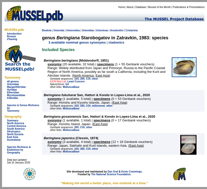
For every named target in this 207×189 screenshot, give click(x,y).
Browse (11, 36)
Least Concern (75, 81)
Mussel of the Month (159, 7)
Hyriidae (12, 89)
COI (88, 78)
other (95, 78)
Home (121, 7)
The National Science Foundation (110, 174)
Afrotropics (13, 131)
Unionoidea (73, 30)
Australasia (13, 139)
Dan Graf (113, 171)
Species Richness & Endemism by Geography (19, 150)
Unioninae (102, 30)
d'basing (12, 39)
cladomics (116, 42)
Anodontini (117, 30)
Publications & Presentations (188, 7)
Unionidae (13, 84)
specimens (105, 64)
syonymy (55, 64)
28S (82, 78)
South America (15, 128)
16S (76, 78)
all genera (13, 81)
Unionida (59, 30)
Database (141, 7)
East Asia (12, 137)
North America (15, 123)
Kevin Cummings (131, 171)
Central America (16, 126)
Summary (12, 120)
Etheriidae (13, 92)
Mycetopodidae (16, 95)
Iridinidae (12, 98)
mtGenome (98, 105)
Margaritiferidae (16, 87)
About (130, 7)
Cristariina (131, 30)
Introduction (14, 33)
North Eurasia (15, 134)
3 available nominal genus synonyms (77, 42)
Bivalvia (47, 30)
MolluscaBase (71, 87)
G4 (67, 84)
